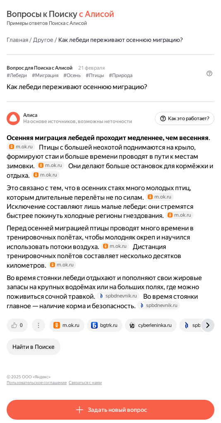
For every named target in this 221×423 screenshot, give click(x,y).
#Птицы (95, 75)
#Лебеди (17, 75)
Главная (17, 39)
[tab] (18, 325)
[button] (209, 73)
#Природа (120, 75)
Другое (43, 39)
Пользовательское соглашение (84, 377)
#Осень (72, 75)
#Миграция (45, 75)
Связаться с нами (132, 377)
